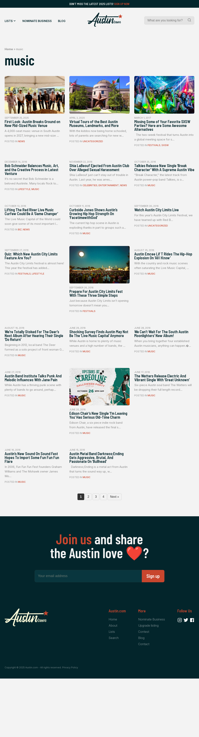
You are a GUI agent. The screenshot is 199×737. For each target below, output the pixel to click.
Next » (114, 553)
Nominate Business (37, 21)
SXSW (165, 155)
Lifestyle (24, 203)
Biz (20, 252)
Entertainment (109, 203)
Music (35, 203)
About (113, 683)
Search (114, 695)
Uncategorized (93, 149)
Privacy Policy (70, 725)
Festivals (154, 155)
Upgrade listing (148, 683)
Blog (61, 21)
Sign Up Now (122, 4)
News (21, 149)
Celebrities (90, 203)
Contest (143, 689)
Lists (9, 21)
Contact (143, 702)
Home (9, 49)
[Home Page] (105, 20)
